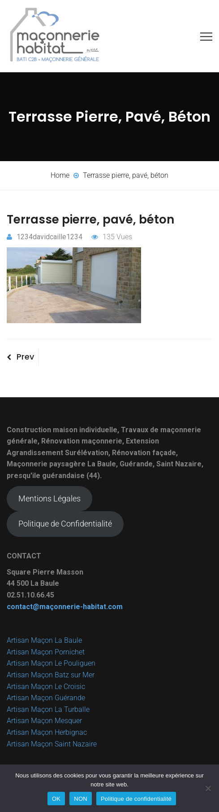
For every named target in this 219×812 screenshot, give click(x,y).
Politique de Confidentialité (65, 523)
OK (56, 798)
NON (80, 798)
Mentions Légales (49, 498)
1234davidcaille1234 (44, 237)
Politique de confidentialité (136, 798)
